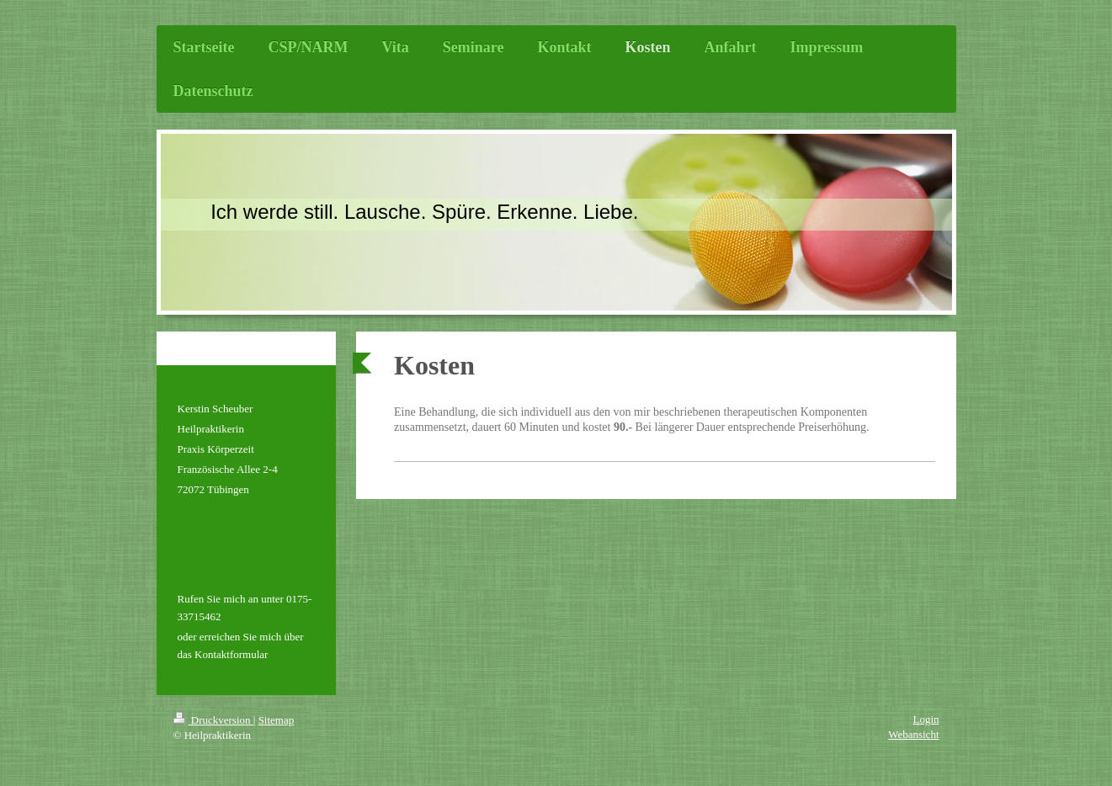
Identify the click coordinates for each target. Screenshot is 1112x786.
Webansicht (913, 734)
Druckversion (213, 720)
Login (925, 719)
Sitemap (276, 720)
